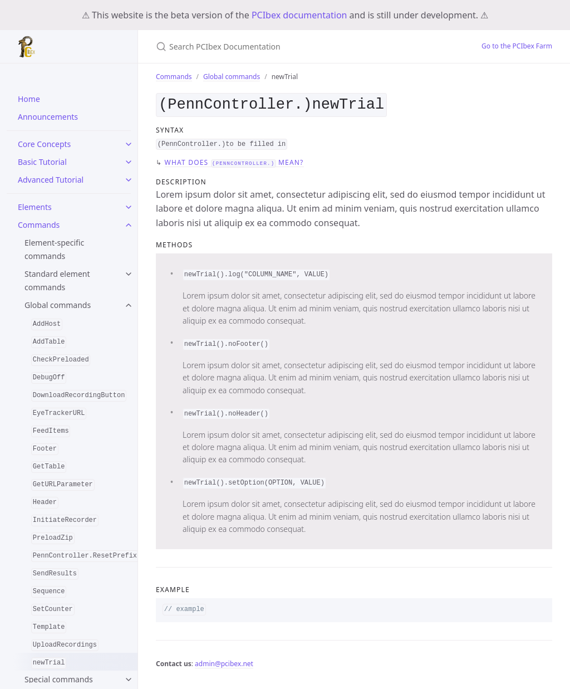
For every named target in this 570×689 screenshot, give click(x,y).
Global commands (57, 305)
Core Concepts (44, 144)
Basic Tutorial (42, 162)
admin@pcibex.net (224, 661)
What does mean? (234, 160)
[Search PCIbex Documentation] (287, 46)
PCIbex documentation (299, 15)
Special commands (58, 679)
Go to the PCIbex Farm (516, 46)
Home (29, 99)
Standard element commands (57, 280)
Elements (35, 207)
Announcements (48, 116)
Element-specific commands (54, 249)
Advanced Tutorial (50, 179)
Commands (39, 224)
